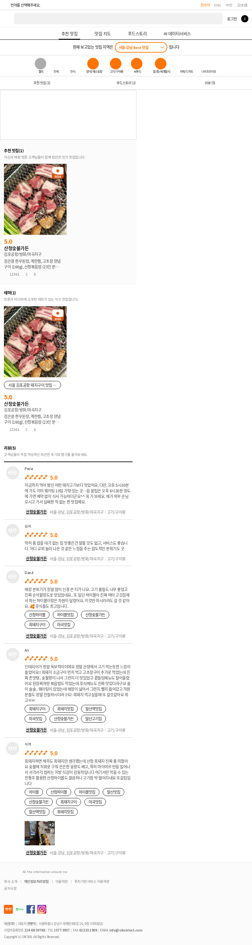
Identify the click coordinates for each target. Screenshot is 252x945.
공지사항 (10, 888)
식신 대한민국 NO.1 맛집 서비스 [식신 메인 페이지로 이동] (7, 18)
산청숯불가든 (36, 511)
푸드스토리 (126, 82)
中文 (229, 5)
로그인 (232, 18)
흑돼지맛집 (65, 708)
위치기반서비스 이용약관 (92, 881)
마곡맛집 (63, 624)
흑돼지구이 (37, 624)
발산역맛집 (93, 708)
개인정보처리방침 (36, 881)
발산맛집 (113, 792)
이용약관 (61, 881)
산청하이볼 (37, 614)
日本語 (242, 5)
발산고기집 (93, 718)
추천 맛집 (41, 82)
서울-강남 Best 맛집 (134, 47)
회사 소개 (10, 881)
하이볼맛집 (65, 614)
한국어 (205, 5)
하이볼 (34, 792)
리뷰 (210, 82)
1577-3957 (62, 930)
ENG (217, 5)
